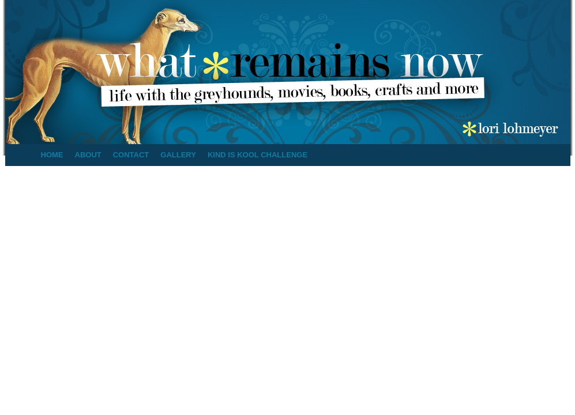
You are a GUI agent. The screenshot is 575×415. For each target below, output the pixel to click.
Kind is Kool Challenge (257, 154)
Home (52, 154)
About (88, 154)
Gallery (178, 154)
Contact (131, 154)
